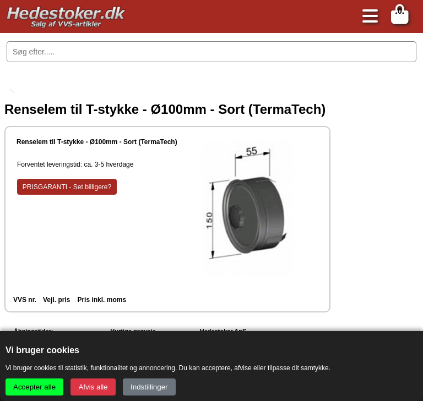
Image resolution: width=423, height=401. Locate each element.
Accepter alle (34, 387)
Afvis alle (92, 387)
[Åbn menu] (367, 16)
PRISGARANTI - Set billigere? (67, 187)
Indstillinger (149, 387)
